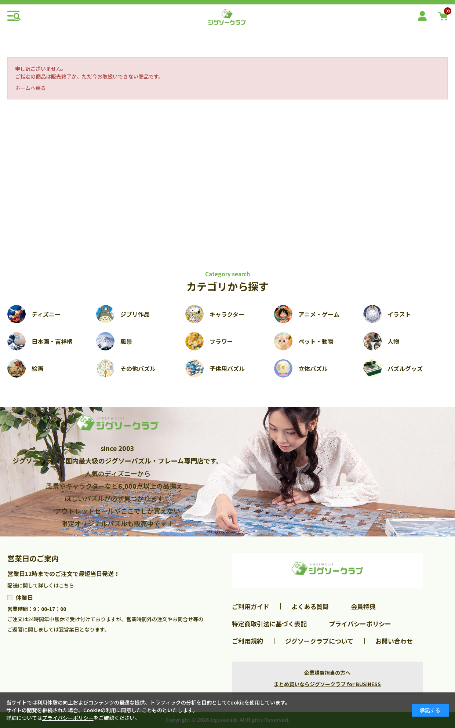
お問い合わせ (394, 640)
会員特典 (363, 606)
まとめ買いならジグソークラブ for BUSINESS (327, 684)
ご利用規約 (247, 640)
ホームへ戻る (30, 87)
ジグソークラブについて (319, 640)
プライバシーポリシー (360, 623)
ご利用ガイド (250, 606)
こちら (66, 585)
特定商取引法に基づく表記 (269, 623)
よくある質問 (310, 606)
